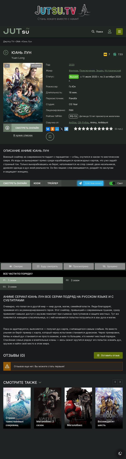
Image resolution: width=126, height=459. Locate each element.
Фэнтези (73, 70)
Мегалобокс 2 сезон (45, 423)
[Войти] (109, 31)
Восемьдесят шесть (106, 423)
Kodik (37, 183)
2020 (71, 64)
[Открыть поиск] (97, 31)
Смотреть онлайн (27, 127)
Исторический (113, 70)
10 (111, 129)
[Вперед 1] (120, 382)
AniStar (72, 122)
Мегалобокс (74, 425)
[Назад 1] (115, 382)
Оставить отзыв (110, 355)
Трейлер (52, 183)
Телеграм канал (93, 183)
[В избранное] (50, 137)
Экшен (99, 70)
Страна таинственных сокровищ (14, 421)
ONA (18, 41)
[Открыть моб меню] (119, 31)
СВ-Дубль (83, 122)
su (16, 31)
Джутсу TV (8, 41)
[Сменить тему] (120, 453)
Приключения (87, 70)
